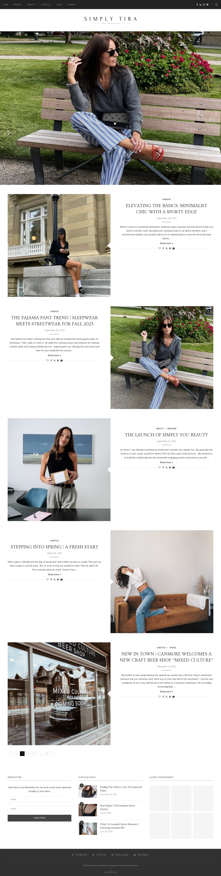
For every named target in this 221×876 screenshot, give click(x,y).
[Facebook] (197, 4)
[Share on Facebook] (163, 248)
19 (47, 753)
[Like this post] (159, 248)
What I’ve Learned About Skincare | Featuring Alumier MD (119, 826)
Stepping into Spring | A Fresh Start (54, 547)
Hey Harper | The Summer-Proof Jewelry (117, 807)
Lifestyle (45, 5)
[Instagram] (204, 4)
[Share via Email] (174, 248)
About (60, 5)
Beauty (30, 5)
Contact (71, 5)
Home (5, 5)
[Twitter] (200, 4)
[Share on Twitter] (166, 248)
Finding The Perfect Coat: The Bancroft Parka (121, 789)
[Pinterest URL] (160, 798)
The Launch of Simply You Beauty (166, 435)
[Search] (216, 4)
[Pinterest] (207, 4)
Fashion (17, 5)
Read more (166, 243)
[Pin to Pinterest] (170, 248)
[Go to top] (110, 872)
